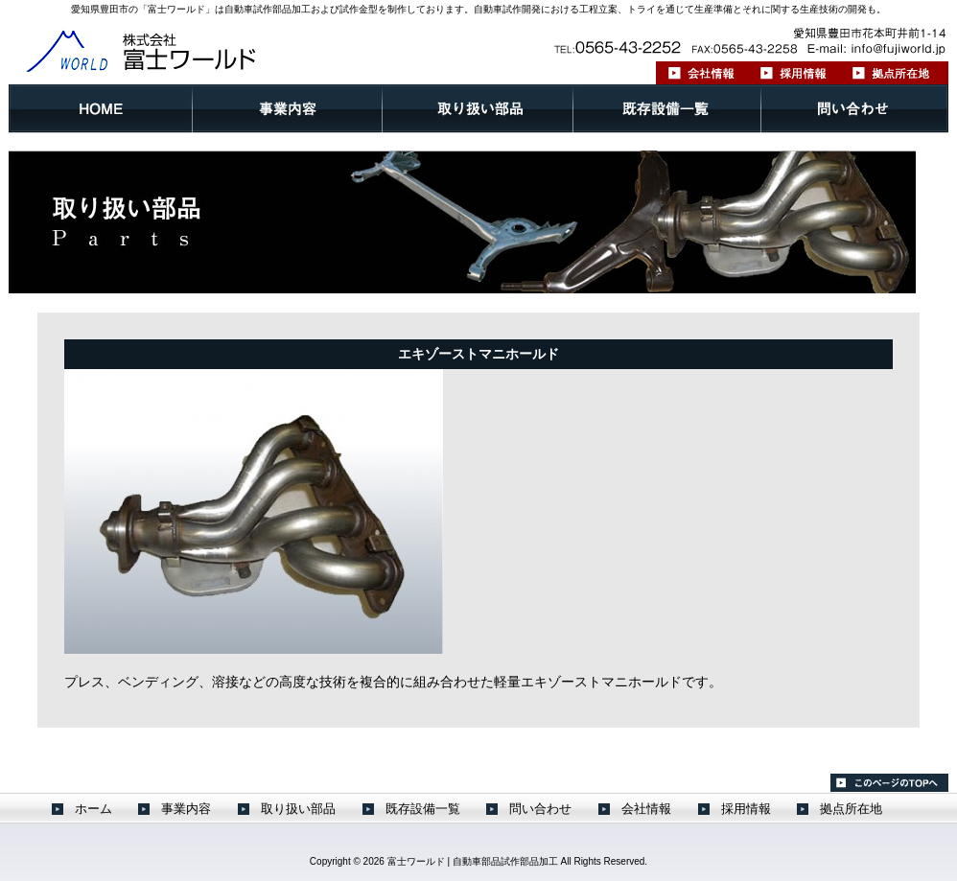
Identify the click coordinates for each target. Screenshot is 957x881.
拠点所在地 (894, 72)
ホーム (101, 108)
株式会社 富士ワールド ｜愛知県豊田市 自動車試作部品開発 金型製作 (200, 50)
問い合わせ (854, 108)
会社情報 (702, 72)
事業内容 (288, 108)
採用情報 (794, 72)
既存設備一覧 (667, 108)
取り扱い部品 (478, 108)
